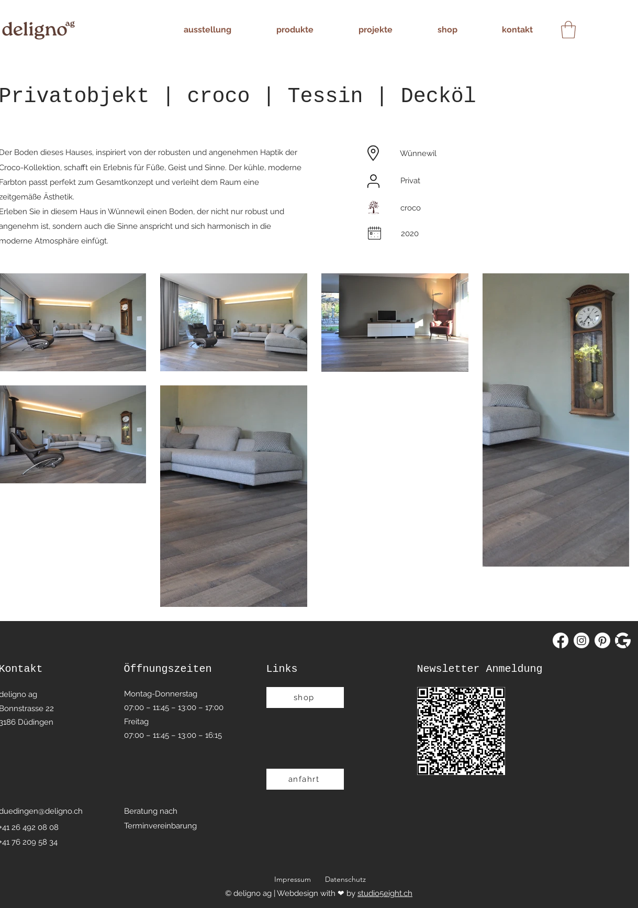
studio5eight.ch (384, 893)
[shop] (305, 697)
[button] (568, 29)
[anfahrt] (305, 779)
